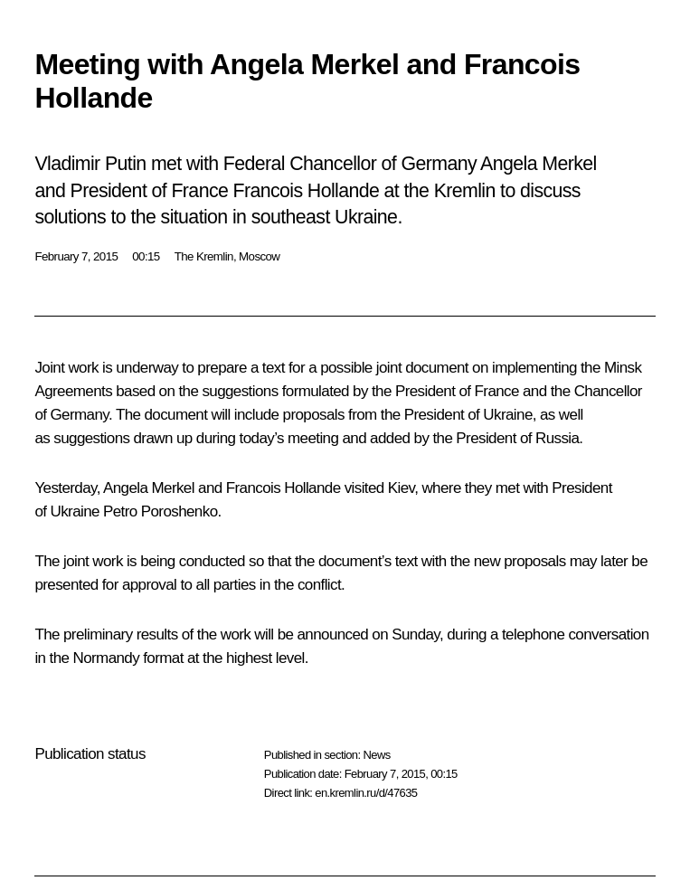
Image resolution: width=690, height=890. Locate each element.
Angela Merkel (148, 488)
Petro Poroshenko (160, 511)
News (376, 755)
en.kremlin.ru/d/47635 (366, 793)
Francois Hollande (283, 488)
